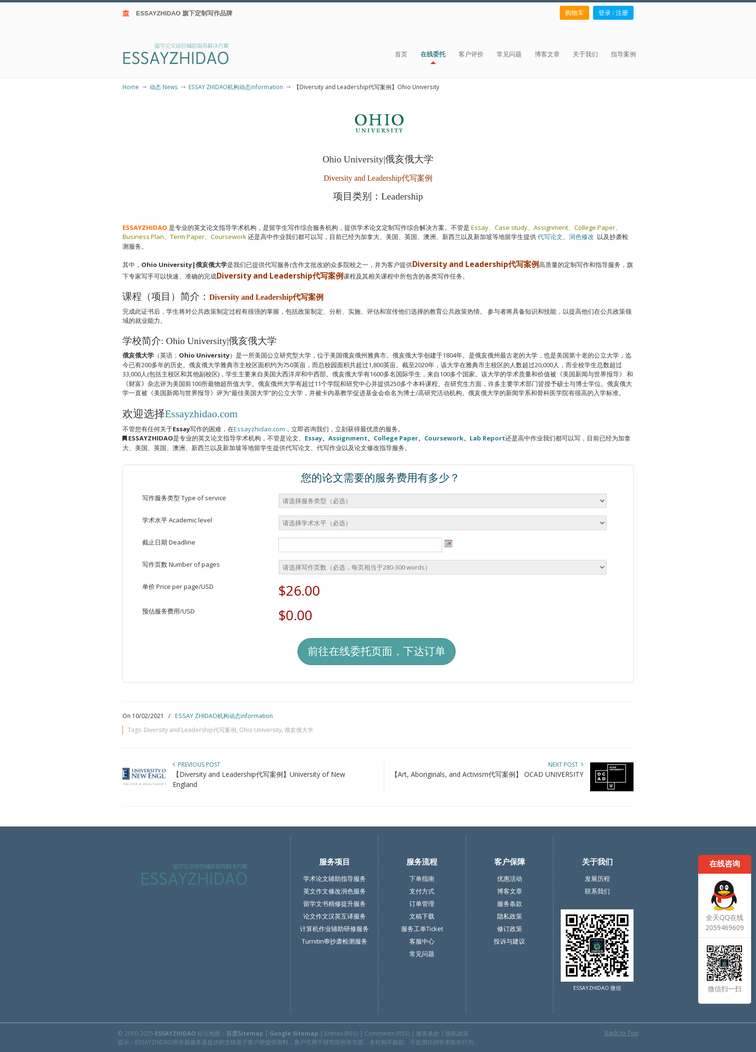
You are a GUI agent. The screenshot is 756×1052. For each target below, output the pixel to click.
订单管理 (421, 903)
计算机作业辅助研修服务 (334, 928)
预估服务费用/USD (168, 611)
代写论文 (550, 236)
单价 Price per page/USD (178, 586)
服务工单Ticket (422, 928)
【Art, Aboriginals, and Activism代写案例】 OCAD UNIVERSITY (487, 774)
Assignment (347, 438)
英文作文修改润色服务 (334, 891)
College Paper (396, 438)
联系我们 (597, 891)
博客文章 (509, 891)
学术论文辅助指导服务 (334, 878)
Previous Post (196, 764)
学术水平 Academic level (177, 520)
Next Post (565, 764)
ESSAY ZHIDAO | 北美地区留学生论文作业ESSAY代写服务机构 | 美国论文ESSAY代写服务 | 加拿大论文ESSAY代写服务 (184, 53)
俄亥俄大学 (298, 730)
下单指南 (421, 878)
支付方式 (421, 891)
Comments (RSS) (387, 1033)
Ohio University (260, 730)
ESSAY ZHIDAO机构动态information (236, 87)
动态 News (163, 87)
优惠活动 (509, 878)
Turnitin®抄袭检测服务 (334, 941)
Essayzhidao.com (201, 414)
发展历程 (597, 878)
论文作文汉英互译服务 (334, 916)
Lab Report (487, 438)
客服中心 (421, 941)
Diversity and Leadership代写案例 (190, 730)
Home (130, 87)
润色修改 (583, 236)
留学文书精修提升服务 (334, 903)
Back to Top (621, 1032)
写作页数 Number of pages (181, 564)
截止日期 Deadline (168, 542)
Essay (313, 438)
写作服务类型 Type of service (184, 497)
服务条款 (509, 903)
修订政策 (509, 928)
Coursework (443, 438)
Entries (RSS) (341, 1033)
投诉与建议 (509, 941)
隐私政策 (509, 916)
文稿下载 (421, 916)
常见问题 (421, 953)
